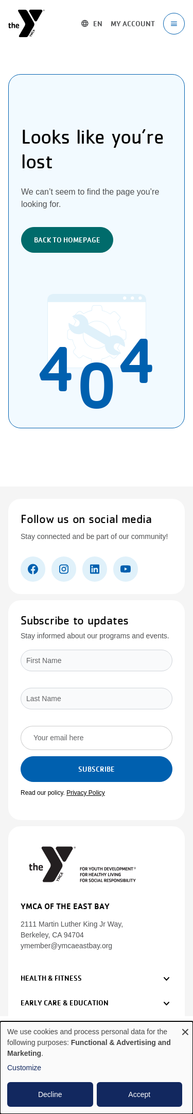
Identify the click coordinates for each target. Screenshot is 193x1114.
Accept (139, 1094)
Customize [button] (24, 1068)
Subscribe (96, 769)
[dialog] (96, 1067)
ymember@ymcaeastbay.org (66, 946)
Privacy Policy (85, 792)
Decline (50, 1094)
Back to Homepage (67, 240)
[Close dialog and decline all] (185, 1027)
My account (133, 24)
